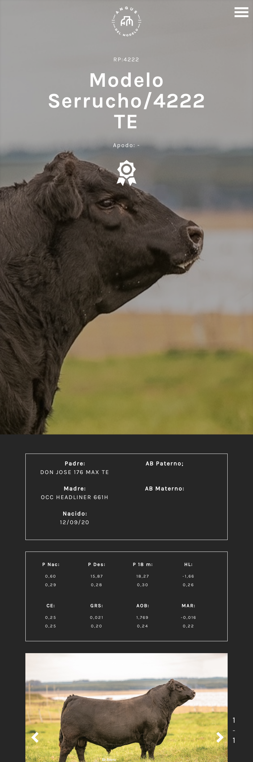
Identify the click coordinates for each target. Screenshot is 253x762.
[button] (241, 11)
